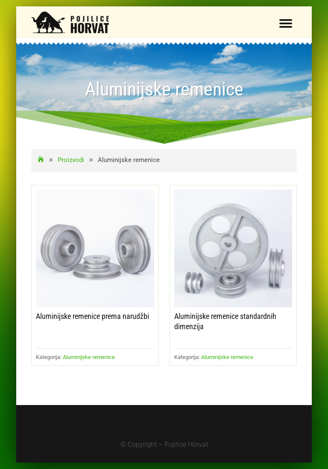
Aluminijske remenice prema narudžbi (92, 316)
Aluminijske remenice (89, 357)
